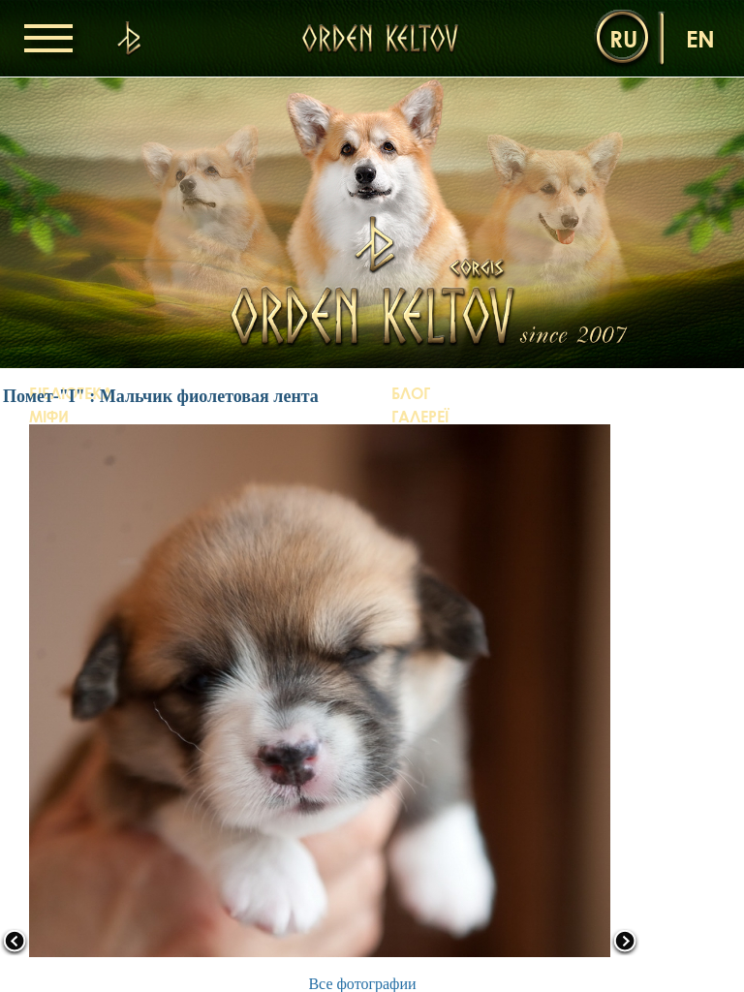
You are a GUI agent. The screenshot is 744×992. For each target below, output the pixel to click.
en (700, 38)
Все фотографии (362, 984)
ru (623, 38)
